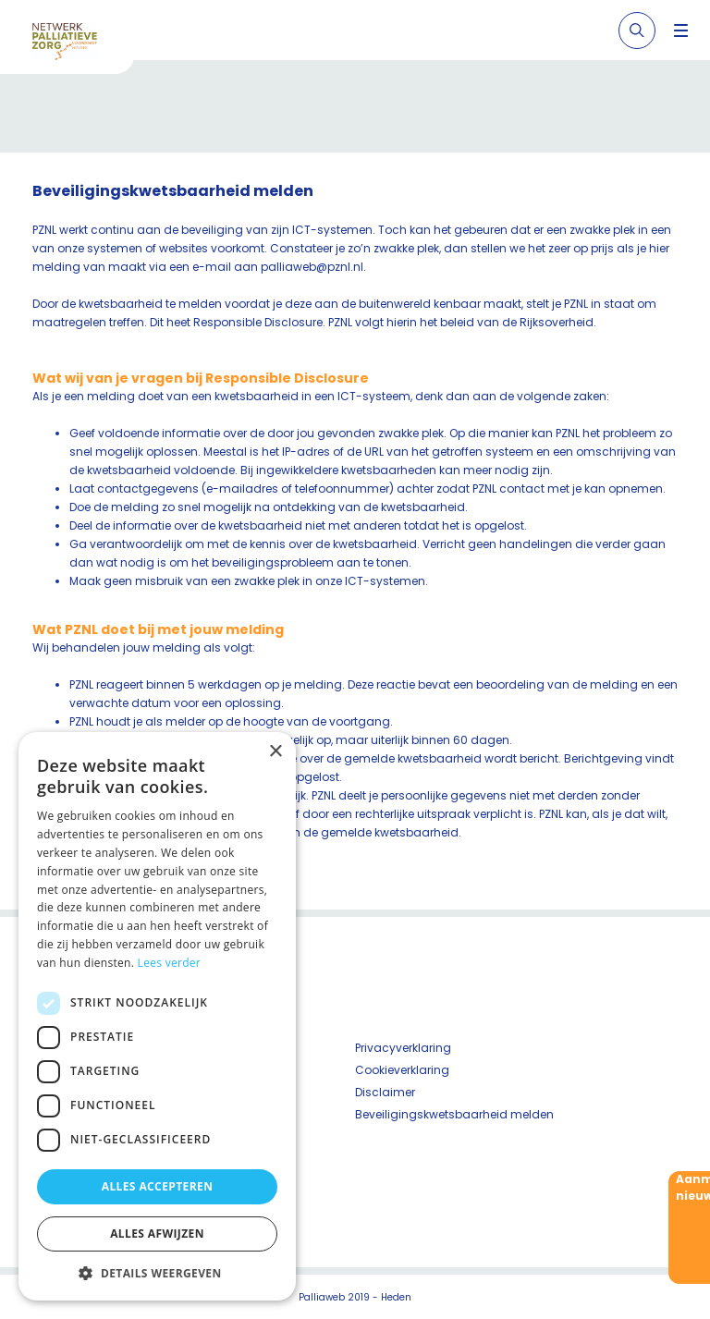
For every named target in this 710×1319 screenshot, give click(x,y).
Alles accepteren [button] (158, 1186)
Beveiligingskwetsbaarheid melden (454, 1114)
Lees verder (170, 963)
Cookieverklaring (402, 1070)
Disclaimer (385, 1092)
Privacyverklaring (403, 1048)
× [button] (275, 752)
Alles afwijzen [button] (157, 1233)
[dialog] (157, 1016)
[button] (157, 1273)
